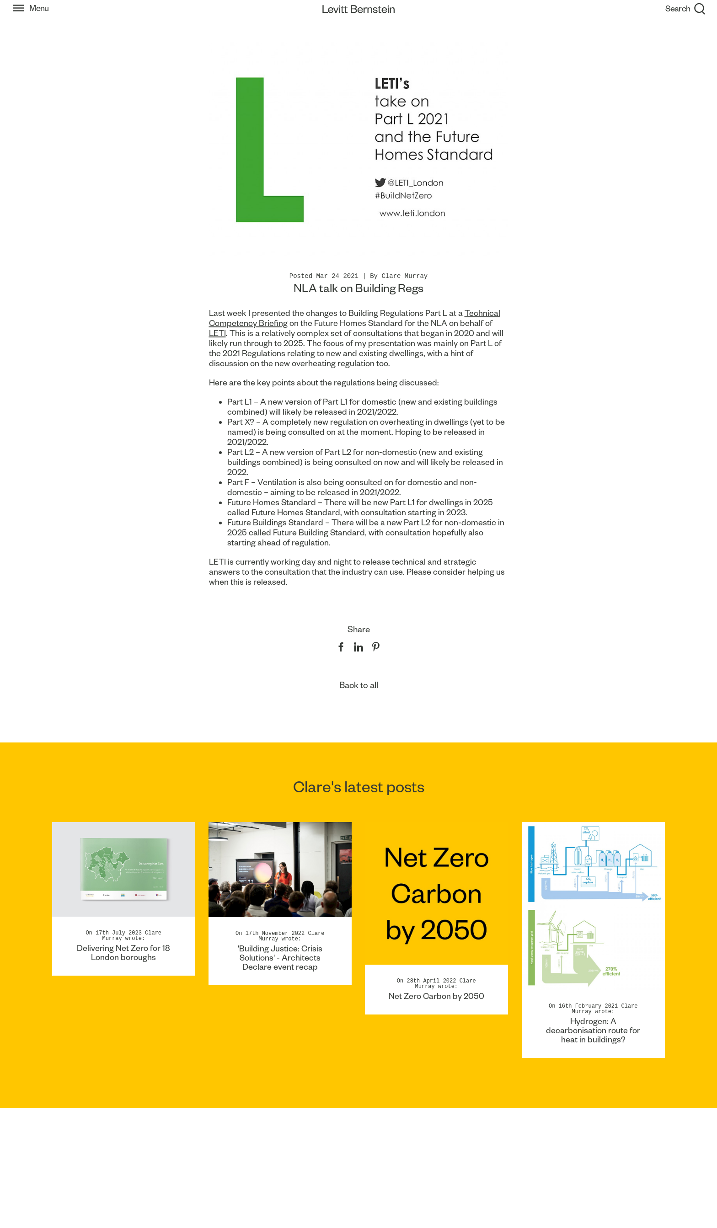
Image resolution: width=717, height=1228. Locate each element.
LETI (217, 333)
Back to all (358, 685)
